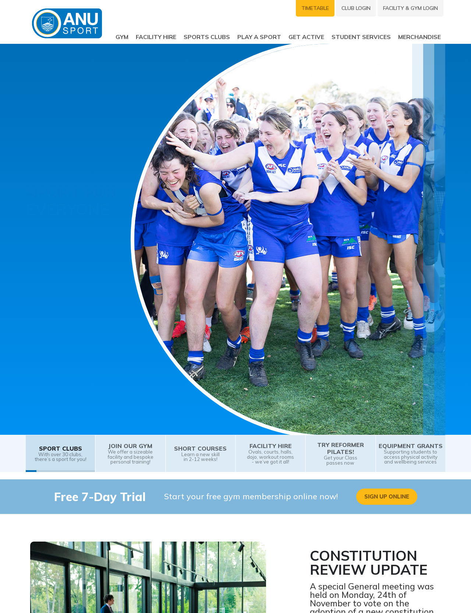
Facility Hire (156, 36)
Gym (122, 36)
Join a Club (51, 300)
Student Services (361, 36)
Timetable (315, 8)
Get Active (306, 36)
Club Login (356, 8)
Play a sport (259, 36)
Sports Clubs (207, 36)
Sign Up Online (386, 496)
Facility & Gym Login (410, 8)
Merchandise (419, 36)
